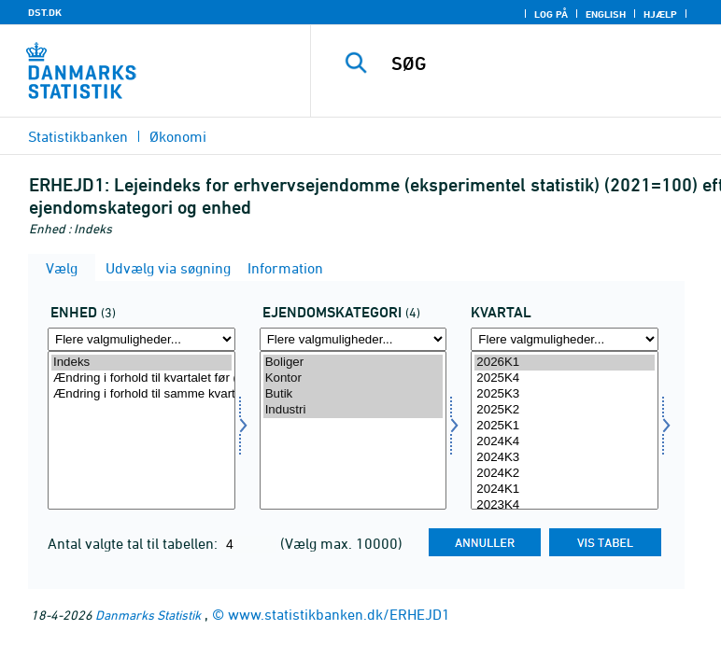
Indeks (141, 363)
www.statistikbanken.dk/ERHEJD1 (339, 614)
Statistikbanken (78, 136)
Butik (353, 394)
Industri (353, 410)
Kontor (353, 378)
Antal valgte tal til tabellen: (134, 543)
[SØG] (546, 63)
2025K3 (564, 394)
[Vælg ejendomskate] (353, 430)
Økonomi (177, 136)
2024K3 (564, 458)
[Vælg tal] (141, 430)
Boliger (353, 363)
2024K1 (564, 489)
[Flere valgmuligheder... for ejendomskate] (353, 339)
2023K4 (564, 505)
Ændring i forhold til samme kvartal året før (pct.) (141, 394)
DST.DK (45, 12)
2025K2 (564, 410)
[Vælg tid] (564, 430)
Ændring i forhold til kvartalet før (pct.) (141, 378)
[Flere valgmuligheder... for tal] (141, 339)
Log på (551, 14)
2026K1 (564, 363)
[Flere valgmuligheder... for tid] (564, 339)
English (606, 14)
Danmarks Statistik (148, 615)
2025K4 (564, 378)
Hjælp (660, 14)
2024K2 (564, 474)
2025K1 (564, 426)
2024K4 (564, 442)
